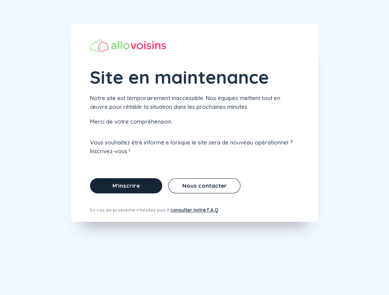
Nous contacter (204, 185)
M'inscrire (126, 185)
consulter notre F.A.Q (194, 210)
